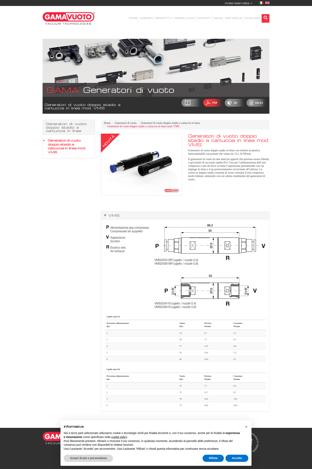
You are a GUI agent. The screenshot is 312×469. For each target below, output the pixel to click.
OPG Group (233, 18)
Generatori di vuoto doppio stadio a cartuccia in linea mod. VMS (67, 146)
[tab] (185, 215)
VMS (113, 215)
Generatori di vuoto (126, 122)
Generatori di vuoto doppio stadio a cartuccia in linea (170, 122)
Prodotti (163, 18)
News (218, 18)
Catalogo (252, 18)
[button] (246, 426)
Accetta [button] (237, 458)
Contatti (204, 18)
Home (133, 18)
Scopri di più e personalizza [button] (88, 458)
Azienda (146, 18)
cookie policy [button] (119, 437)
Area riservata (238, 3)
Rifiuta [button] (213, 458)
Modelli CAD (184, 18)
